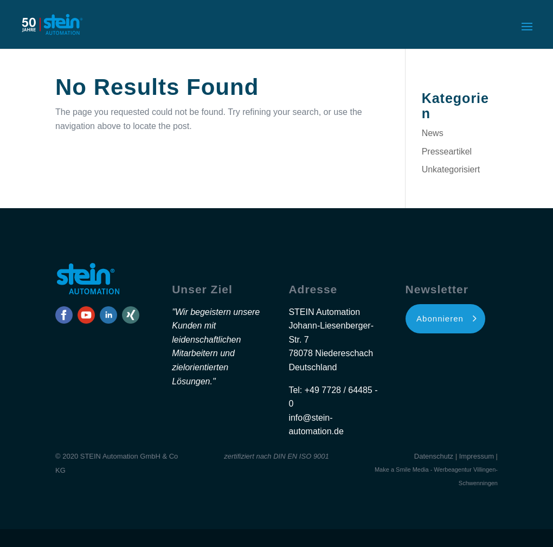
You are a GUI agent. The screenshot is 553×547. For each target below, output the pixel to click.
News (432, 133)
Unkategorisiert (451, 169)
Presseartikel (447, 151)
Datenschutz (433, 456)
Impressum (476, 456)
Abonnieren (440, 318)
